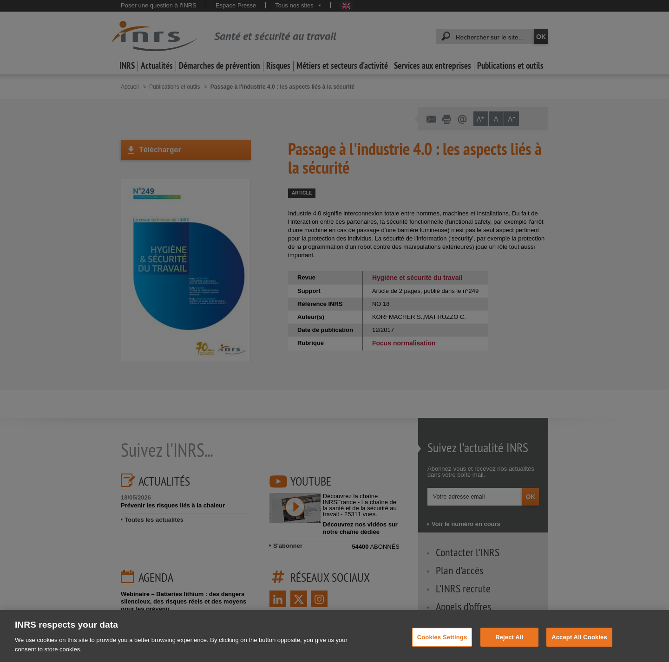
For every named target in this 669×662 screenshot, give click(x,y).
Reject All (509, 645)
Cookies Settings (442, 645)
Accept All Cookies (579, 645)
